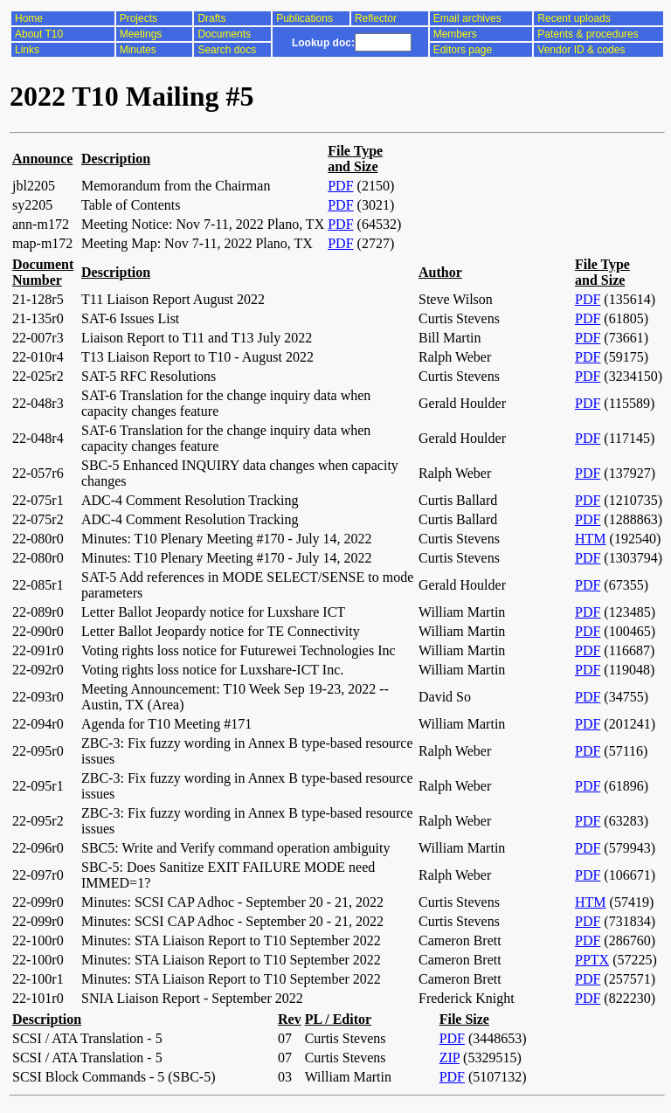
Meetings (141, 34)
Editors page (462, 50)
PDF (340, 185)
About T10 (39, 34)
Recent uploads (573, 18)
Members (455, 34)
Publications (304, 18)
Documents (224, 34)
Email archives (467, 18)
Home (29, 18)
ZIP (449, 1057)
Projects (138, 18)
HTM (590, 538)
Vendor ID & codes (581, 50)
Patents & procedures (587, 34)
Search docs (226, 50)
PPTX (592, 959)
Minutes (138, 50)
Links (27, 50)
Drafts (211, 18)
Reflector (376, 18)
